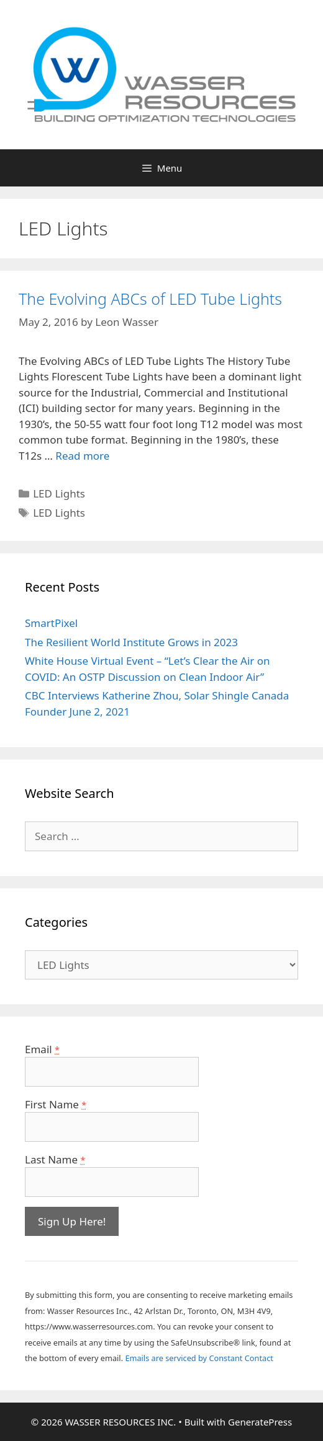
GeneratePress (260, 1422)
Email (42, 1049)
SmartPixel (51, 623)
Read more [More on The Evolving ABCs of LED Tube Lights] (82, 456)
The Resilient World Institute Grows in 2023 (131, 642)
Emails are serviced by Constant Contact (199, 1358)
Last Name (55, 1159)
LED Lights (59, 493)
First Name (55, 1104)
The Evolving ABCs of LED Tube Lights (150, 298)
